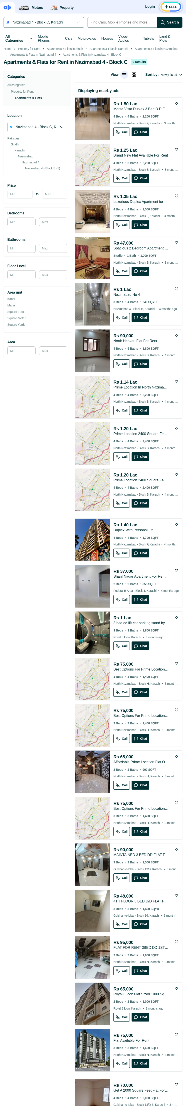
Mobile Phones (44, 38)
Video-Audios (123, 38)
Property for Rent (29, 111)
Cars (68, 38)
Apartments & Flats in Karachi (109, 111)
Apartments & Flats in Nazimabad (156, 111)
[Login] (150, 7)
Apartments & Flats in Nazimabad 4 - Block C (92, 117)
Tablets (148, 38)
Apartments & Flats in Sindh (65, 111)
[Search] (169, 22)
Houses (107, 38)
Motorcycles (87, 38)
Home (8, 111)
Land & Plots (164, 38)
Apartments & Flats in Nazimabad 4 (33, 117)
